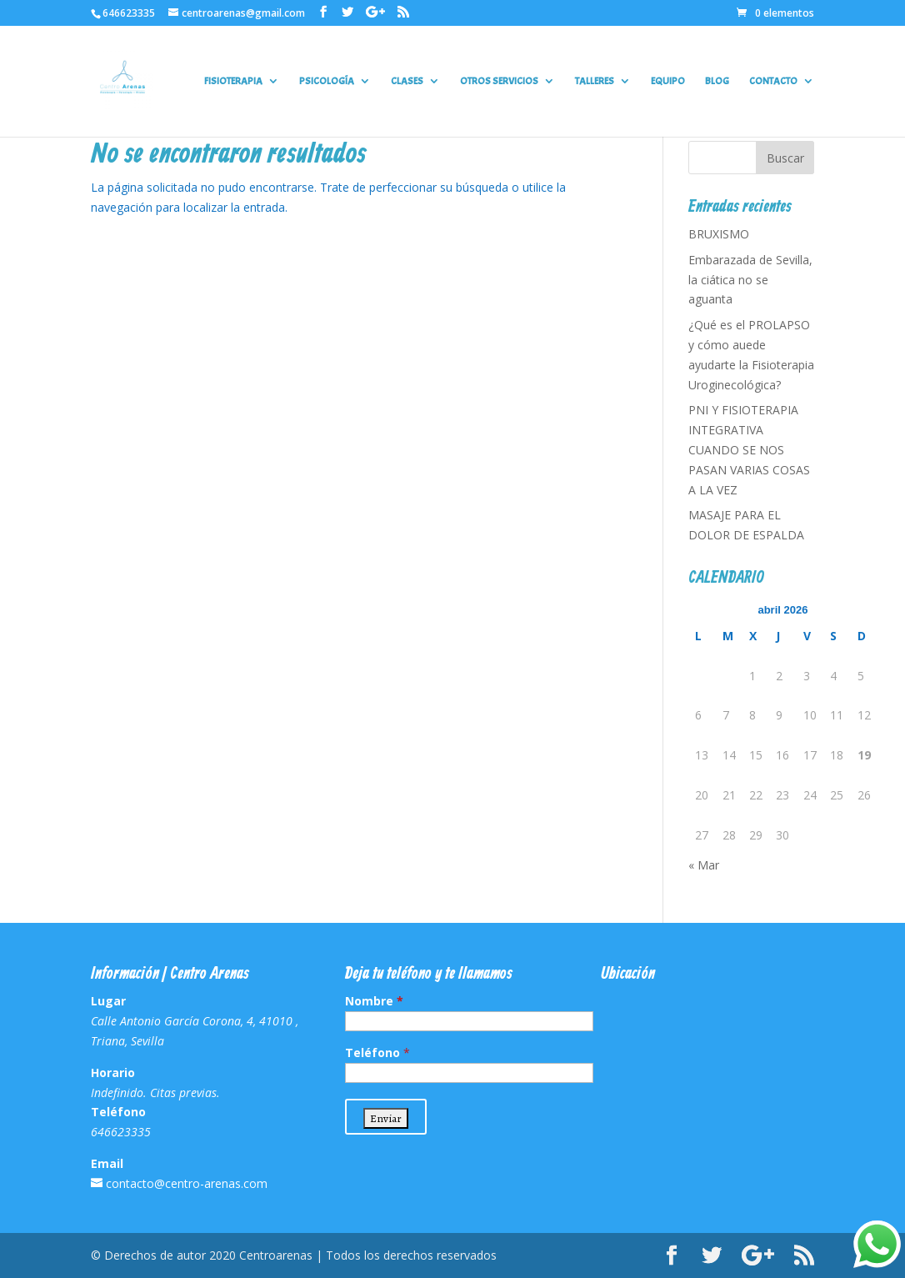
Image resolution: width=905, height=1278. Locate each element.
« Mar (703, 865)
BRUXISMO (718, 234)
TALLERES (594, 81)
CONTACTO (773, 81)
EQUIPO (668, 81)
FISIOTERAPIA (233, 81)
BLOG (717, 81)
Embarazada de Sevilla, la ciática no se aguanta (750, 280)
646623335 (128, 13)
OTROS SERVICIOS (499, 81)
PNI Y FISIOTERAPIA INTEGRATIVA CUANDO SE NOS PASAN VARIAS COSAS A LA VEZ (749, 449)
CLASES (407, 81)
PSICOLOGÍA (326, 81)
